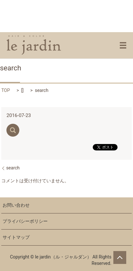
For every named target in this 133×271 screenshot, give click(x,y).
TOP (5, 90)
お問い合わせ (16, 205)
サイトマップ (16, 237)
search (13, 167)
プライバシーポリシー (25, 221)
